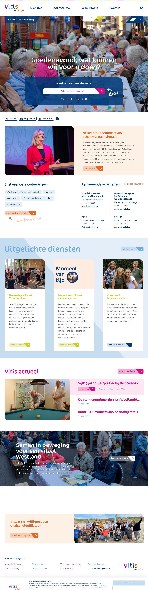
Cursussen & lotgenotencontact (38, 198)
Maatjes (49, 192)
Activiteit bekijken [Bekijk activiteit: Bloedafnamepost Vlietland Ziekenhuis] (90, 206)
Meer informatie (20, 345)
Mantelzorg (12, 198)
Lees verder (93, 168)
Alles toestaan (128, 571)
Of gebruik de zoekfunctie (74, 99)
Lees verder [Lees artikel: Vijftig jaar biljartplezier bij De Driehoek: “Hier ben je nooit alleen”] (87, 389)
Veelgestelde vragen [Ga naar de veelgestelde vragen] (14, 564)
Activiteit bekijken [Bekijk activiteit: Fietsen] (122, 227)
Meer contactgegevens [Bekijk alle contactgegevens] (70, 564)
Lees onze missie (123, 458)
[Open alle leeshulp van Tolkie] (57, 118)
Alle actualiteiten (131, 371)
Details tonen (97, 586)
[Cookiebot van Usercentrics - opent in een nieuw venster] (15, 586)
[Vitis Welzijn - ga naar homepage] (14, 8)
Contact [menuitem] (114, 8)
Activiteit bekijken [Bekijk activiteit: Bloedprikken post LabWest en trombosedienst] (122, 209)
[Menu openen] (135, 19)
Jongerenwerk (13, 204)
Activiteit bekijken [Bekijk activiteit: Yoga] (90, 227)
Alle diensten (133, 249)
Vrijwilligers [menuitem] (89, 8)
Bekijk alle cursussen (120, 345)
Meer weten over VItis (21, 213)
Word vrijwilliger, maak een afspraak (23, 192)
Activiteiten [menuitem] (62, 8)
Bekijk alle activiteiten (134, 184)
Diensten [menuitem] (36, 8)
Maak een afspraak (25, 535)
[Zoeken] (141, 8)
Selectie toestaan (128, 577)
